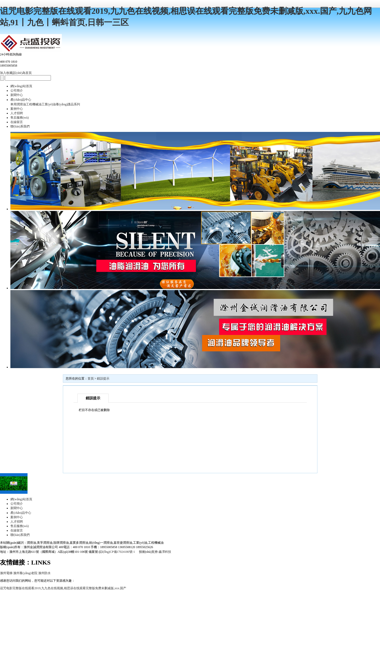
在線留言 (16, 122)
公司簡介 (16, 90)
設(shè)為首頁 (22, 73)
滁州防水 (44, 573)
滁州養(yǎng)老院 (25, 573)
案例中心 (16, 109)
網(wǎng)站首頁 (21, 86)
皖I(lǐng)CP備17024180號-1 (117, 552)
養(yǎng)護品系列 (68, 104)
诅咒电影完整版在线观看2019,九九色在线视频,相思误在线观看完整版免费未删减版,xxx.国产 (63, 588)
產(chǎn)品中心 (20, 99)
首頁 (91, 378)
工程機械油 (34, 104)
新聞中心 (16, 95)
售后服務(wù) (19, 117)
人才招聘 (16, 113)
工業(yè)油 (49, 104)
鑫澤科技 (165, 552)
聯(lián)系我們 (20, 126)
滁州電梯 (6, 573)
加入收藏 (6, 73)
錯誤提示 (103, 378)
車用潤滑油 (18, 104)
